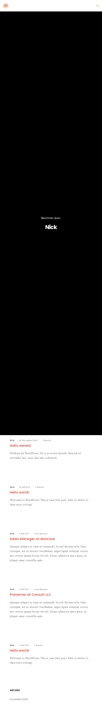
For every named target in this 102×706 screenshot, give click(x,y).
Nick (12, 440)
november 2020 (19, 699)
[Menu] (96, 5)
